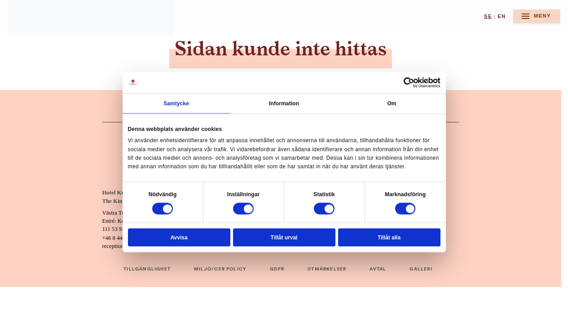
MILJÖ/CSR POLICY (220, 269)
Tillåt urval (284, 237)
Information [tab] (284, 103)
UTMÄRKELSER (327, 269)
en (502, 16)
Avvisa (178, 237)
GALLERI (420, 269)
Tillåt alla (389, 237)
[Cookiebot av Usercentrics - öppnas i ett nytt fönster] (409, 82)
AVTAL (378, 269)
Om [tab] (391, 103)
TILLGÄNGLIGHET (147, 269)
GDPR (277, 269)
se (488, 16)
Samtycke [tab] (176, 103)
